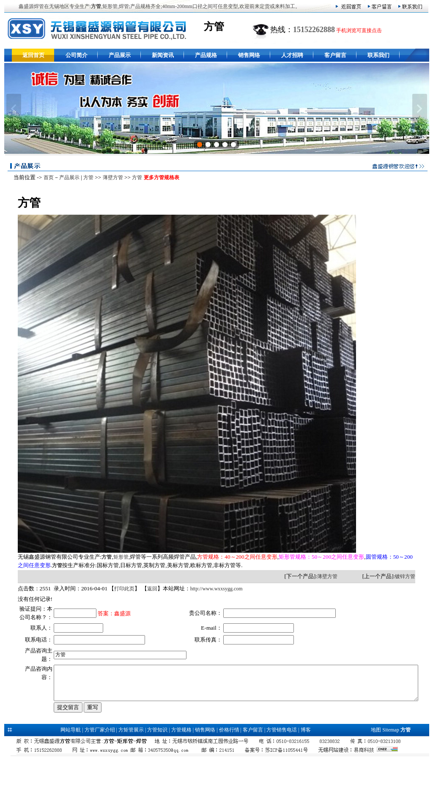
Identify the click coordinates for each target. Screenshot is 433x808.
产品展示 (120, 55)
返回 (150, 589)
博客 (306, 774)
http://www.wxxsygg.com (214, 589)
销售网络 (249, 55)
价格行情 (229, 774)
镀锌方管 (407, 576)
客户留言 (335, 55)
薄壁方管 (110, 177)
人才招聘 (292, 55)
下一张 (419, 108)
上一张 (13, 108)
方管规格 (181, 774)
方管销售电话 (281, 774)
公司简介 (77, 55)
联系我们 (378, 55)
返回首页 (33, 55)
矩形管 (118, 557)
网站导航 (70, 774)
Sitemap (390, 774)
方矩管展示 (131, 774)
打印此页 (122, 589)
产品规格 (206, 55)
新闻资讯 (163, 55)
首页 (46, 177)
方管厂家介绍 (100, 774)
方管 (86, 177)
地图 (376, 774)
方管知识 (157, 774)
